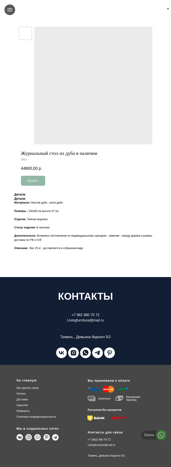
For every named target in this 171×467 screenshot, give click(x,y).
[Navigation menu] (9, 9)
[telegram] (97, 352)
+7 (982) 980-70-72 (99, 439)
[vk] (61, 352)
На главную (26, 380)
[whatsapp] (85, 352)
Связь (149, 435)
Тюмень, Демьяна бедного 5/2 (106, 455)
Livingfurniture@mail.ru (101, 445)
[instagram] (73, 352)
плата (21, 393)
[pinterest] (109, 352)
